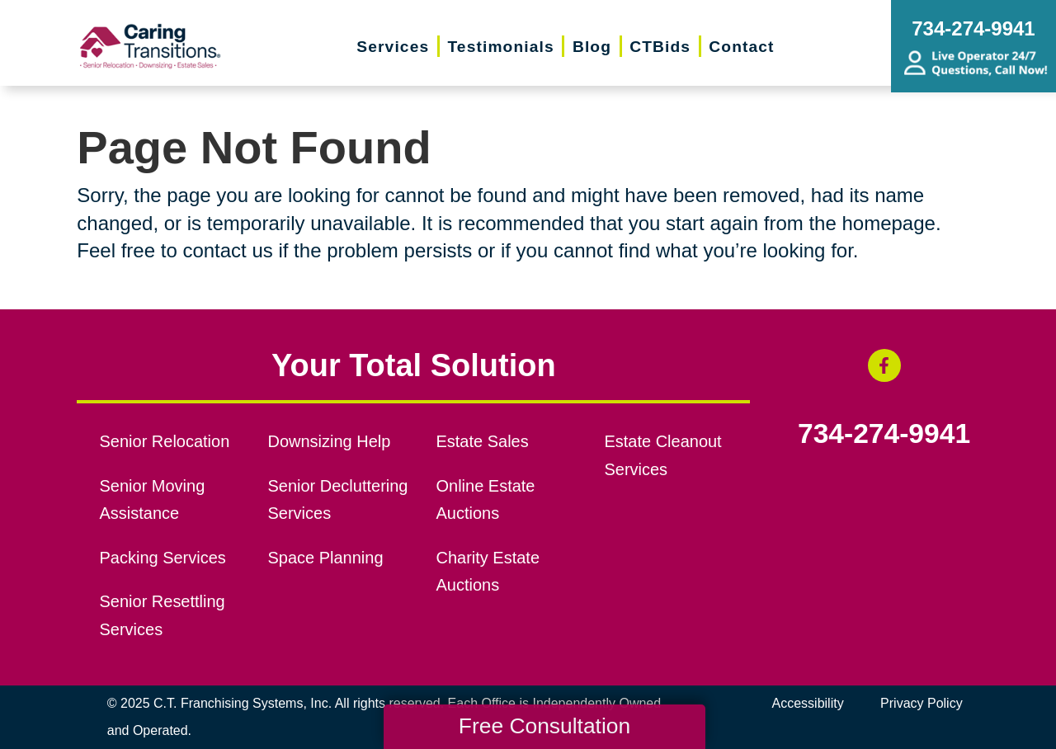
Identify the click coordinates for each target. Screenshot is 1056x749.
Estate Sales (482, 441)
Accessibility (808, 703)
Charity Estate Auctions (488, 572)
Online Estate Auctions (485, 500)
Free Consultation (544, 726)
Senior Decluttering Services (338, 500)
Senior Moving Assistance (152, 500)
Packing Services (163, 558)
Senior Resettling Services (162, 615)
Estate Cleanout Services (662, 455)
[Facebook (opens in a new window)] (884, 365)
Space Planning (326, 558)
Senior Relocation (165, 441)
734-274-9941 (884, 434)
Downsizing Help (329, 441)
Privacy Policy (921, 703)
